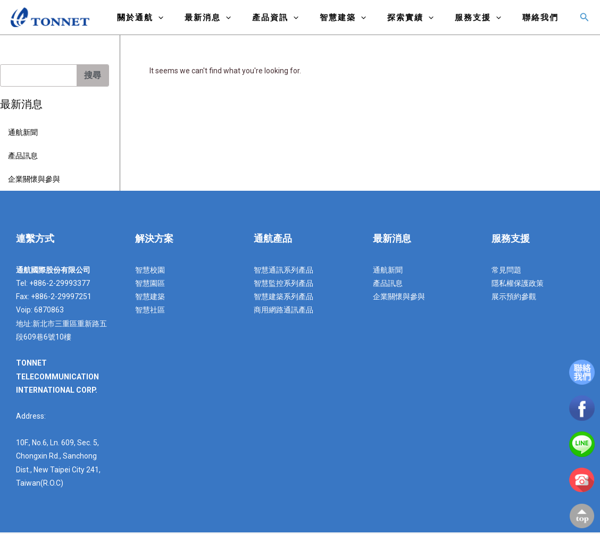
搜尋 (92, 77)
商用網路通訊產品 (283, 311)
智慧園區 (150, 285)
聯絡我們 (543, 20)
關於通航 (175, 20)
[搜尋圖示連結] (584, 18)
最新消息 (237, 20)
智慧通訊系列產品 (283, 271)
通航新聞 (23, 134)
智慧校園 (150, 271)
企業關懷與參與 (34, 180)
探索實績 (424, 20)
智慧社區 (150, 311)
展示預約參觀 (513, 298)
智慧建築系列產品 (283, 298)
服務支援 (486, 20)
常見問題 (506, 271)
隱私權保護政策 (517, 285)
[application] (193, 20)
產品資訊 (299, 20)
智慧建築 (361, 20)
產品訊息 (23, 157)
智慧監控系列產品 (283, 285)
